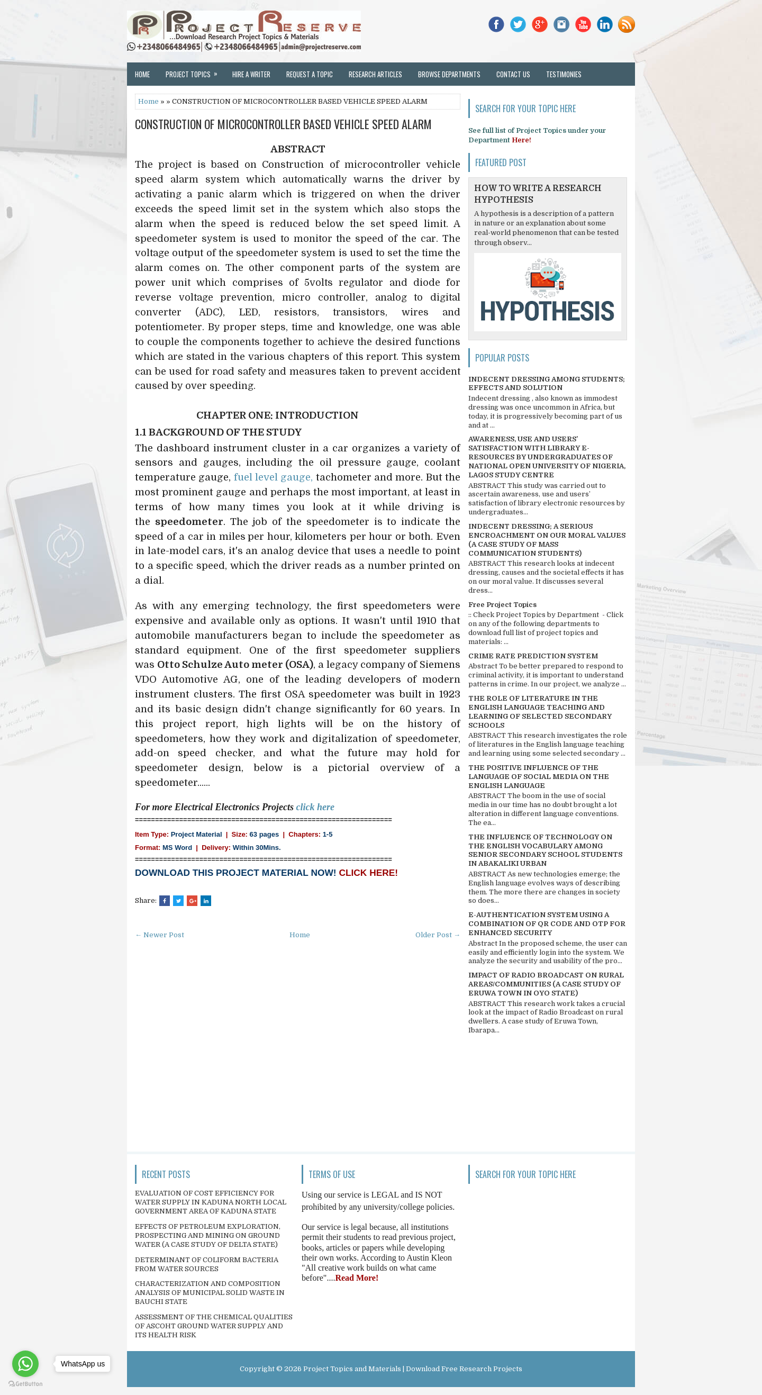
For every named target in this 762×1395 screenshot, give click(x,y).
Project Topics (195, 70)
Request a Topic (309, 74)
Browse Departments (449, 74)
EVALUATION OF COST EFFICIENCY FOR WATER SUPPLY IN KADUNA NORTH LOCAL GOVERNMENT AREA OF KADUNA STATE (210, 1202)
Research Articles (375, 74)
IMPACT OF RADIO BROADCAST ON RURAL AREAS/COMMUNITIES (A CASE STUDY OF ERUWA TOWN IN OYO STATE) (546, 984)
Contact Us (513, 74)
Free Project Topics (502, 605)
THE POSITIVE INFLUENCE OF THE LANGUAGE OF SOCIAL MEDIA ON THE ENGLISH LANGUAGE (538, 777)
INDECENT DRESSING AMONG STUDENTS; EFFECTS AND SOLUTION (546, 383)
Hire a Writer (251, 74)
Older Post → (437, 935)
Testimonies (564, 74)
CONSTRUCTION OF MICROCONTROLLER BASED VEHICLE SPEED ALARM (283, 123)
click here (315, 807)
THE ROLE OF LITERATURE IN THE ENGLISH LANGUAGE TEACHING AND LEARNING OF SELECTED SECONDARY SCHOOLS (540, 711)
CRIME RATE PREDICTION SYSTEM (533, 656)
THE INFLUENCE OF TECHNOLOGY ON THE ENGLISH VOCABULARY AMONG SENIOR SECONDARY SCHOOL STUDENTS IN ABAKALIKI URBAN (545, 850)
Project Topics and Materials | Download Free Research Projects (412, 1369)
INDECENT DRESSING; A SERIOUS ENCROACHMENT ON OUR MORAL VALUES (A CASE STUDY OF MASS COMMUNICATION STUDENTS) (546, 539)
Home (142, 74)
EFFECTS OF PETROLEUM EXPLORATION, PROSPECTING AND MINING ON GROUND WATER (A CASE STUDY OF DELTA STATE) (207, 1235)
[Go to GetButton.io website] (25, 1384)
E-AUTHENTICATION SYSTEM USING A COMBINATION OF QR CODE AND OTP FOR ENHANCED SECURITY (546, 924)
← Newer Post (159, 935)
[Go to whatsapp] (25, 1364)
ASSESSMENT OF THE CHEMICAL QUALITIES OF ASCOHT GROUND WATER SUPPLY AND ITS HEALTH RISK (214, 1326)
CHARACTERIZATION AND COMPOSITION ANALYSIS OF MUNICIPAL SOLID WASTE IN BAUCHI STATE (210, 1293)
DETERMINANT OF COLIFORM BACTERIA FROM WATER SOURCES (206, 1264)
